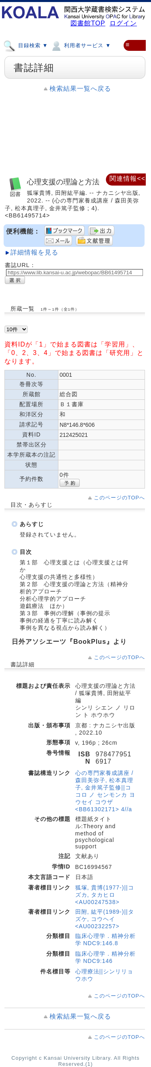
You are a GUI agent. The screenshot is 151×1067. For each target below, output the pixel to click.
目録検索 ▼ (25, 45)
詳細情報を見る (34, 252)
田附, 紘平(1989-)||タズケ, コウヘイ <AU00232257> (104, 918)
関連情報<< (127, 178)
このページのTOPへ (119, 498)
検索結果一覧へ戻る (80, 88)
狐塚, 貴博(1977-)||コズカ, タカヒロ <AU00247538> (104, 894)
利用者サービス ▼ (80, 45)
